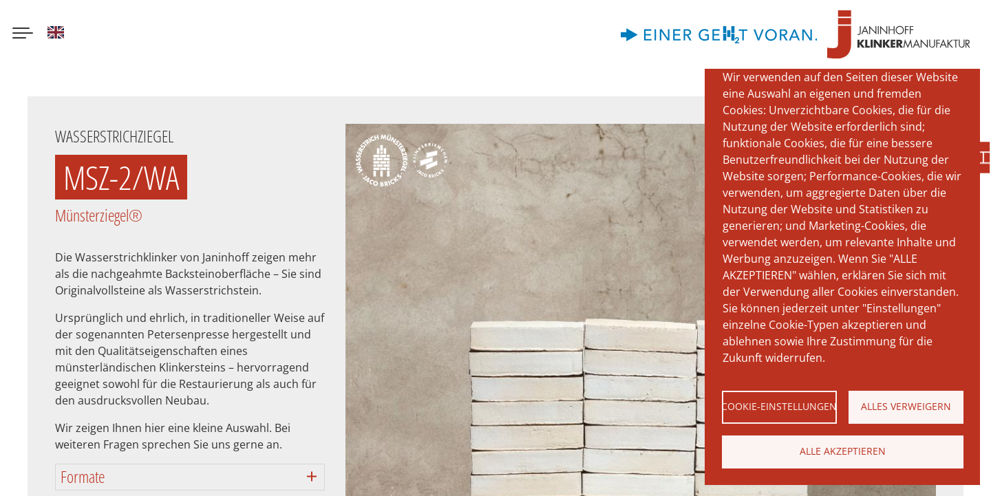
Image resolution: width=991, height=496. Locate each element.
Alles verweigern (906, 406)
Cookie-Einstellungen (779, 406)
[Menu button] (22, 34)
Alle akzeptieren (843, 450)
